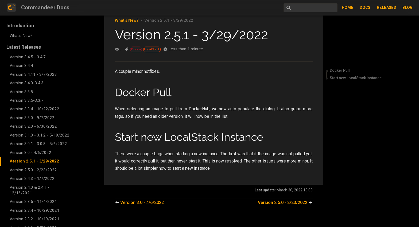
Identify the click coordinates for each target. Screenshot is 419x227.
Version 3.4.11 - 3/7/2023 (33, 74)
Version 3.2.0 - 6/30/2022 (33, 126)
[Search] (310, 7)
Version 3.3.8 (21, 91)
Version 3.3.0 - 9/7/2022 (32, 117)
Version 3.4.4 (21, 65)
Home (347, 7)
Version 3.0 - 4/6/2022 (30, 152)
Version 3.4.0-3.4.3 (27, 83)
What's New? (21, 35)
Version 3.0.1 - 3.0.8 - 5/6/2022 (38, 143)
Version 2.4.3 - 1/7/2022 (32, 178)
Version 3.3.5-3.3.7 (27, 100)
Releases (386, 7)
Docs (365, 7)
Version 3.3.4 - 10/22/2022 (34, 109)
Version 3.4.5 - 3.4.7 (28, 57)
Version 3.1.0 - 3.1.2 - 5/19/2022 (39, 135)
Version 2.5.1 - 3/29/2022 (34, 161)
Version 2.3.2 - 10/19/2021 (34, 219)
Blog (407, 7)
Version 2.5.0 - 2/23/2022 (33, 170)
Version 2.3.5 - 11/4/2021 (33, 201)
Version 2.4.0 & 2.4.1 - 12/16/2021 (29, 190)
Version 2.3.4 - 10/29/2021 (34, 210)
